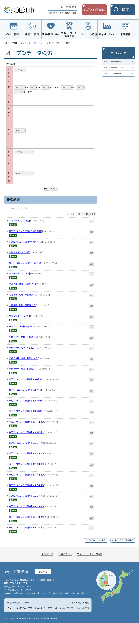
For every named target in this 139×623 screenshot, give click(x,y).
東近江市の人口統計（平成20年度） (26, 421)
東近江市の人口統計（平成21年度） (26, 432)
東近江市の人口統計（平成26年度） (26, 485)
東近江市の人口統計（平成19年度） (26, 411)
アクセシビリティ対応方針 (89, 554)
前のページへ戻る (97, 540)
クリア (54, 188)
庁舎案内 (43, 571)
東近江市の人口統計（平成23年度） (26, 453)
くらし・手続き (13, 34)
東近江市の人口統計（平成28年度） (26, 506)
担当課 (9, 176)
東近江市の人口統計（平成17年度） (26, 389)
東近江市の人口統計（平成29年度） (26, 517)
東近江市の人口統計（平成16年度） (26, 379)
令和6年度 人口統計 (19, 273)
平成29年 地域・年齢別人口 (23, 358)
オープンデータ (41, 43)
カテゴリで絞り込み (112, 73)
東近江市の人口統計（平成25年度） (26, 474)
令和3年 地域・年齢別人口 (22, 294)
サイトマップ (47, 554)
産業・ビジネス (107, 34)
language (70, 7)
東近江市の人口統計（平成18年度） (26, 400)
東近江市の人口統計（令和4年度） (25, 241)
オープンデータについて (114, 67)
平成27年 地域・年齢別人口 (23, 337)
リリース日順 (82, 214)
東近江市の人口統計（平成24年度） (26, 464)
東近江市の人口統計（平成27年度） (26, 495)
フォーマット (9, 137)
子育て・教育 (32, 34)
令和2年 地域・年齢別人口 (22, 284)
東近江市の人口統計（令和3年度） (25, 231)
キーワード (9, 115)
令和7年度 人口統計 (19, 252)
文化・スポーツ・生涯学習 (69, 34)
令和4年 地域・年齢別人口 (22, 305)
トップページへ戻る (124, 540)
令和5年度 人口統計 (19, 315)
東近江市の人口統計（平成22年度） (26, 442)
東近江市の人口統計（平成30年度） (26, 527)
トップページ (25, 43)
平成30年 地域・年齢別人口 (23, 368)
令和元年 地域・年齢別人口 (22, 326)
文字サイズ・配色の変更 (64, 13)
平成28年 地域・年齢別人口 (23, 347)
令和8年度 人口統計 (19, 220)
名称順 (92, 214)
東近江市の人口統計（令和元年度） (26, 263)
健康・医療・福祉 (51, 34)
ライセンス (9, 158)
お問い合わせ (65, 554)
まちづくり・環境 (88, 34)
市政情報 (125, 34)
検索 (46, 188)
